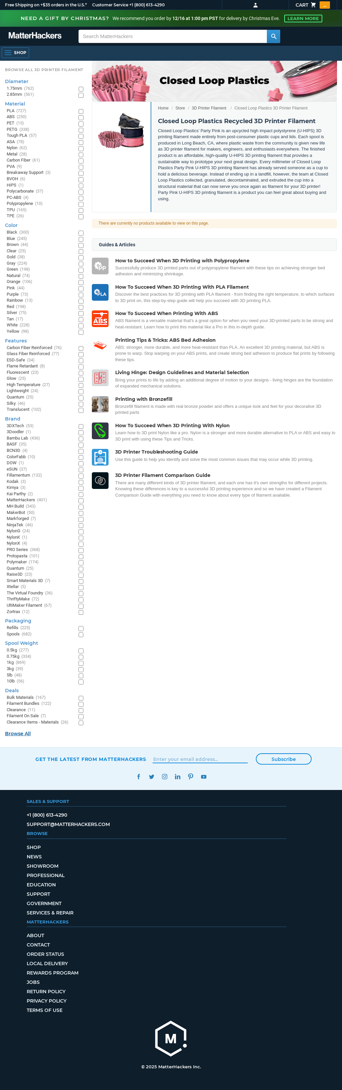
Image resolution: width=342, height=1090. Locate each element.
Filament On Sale (26, 716)
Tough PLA (22, 135)
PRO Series (23, 550)
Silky (16, 403)
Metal (17, 154)
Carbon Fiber (23, 160)
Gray (17, 263)
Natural (18, 276)
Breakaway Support (29, 173)
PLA (16, 111)
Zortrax (18, 612)
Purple (17, 294)
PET (15, 123)
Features (16, 341)
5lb (14, 675)
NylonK (17, 537)
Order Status (45, 954)
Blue (17, 239)
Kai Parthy (20, 494)
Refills (18, 628)
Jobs (33, 982)
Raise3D (19, 574)
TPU (17, 210)
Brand (12, 419)
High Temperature (28, 385)
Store (180, 108)
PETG (18, 129)
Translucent (24, 409)
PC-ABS (18, 198)
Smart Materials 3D (28, 581)
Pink (16, 288)
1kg (16, 662)
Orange (19, 282)
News (34, 857)
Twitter (151, 777)
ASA (15, 142)
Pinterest (190, 777)
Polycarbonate (25, 191)
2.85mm (20, 94)
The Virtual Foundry (30, 593)
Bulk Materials (26, 698)
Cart (313, 5)
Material (15, 104)
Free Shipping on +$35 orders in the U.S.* (46, 4)
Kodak (16, 482)
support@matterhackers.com (68, 824)
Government (44, 903)
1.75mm (20, 88)
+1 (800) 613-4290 (147, 4)
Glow (16, 378)
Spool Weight (21, 643)
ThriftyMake (23, 599)
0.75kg (19, 656)
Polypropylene (25, 204)
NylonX (17, 543)
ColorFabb (21, 457)
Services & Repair (50, 913)
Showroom (42, 866)
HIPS (15, 185)
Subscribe (284, 759)
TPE (15, 216)
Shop (34, 847)
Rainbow (20, 300)
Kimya (16, 488)
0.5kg (18, 650)
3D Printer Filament (209, 108)
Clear (16, 251)
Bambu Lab (23, 438)
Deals (12, 691)
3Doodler (19, 432)
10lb (15, 681)
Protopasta (23, 556)
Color (11, 225)
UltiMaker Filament (29, 605)
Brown (17, 245)
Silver (17, 313)
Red (16, 307)
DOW (15, 463)
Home (163, 108)
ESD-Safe (21, 360)
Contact (38, 945)
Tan (15, 319)
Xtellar (16, 587)
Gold (16, 257)
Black (18, 232)
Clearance (21, 710)
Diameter (16, 81)
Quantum (20, 397)
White (18, 325)
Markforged (21, 519)
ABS (17, 117)
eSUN (17, 469)
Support (38, 894)
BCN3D (17, 451)
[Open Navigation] (15, 52)
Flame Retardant (26, 366)
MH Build (21, 506)
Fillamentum (24, 475)
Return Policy (46, 992)
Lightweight (22, 391)
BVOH (16, 179)
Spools (19, 634)
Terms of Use (44, 1010)
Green (18, 269)
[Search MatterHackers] (273, 36)
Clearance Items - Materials (37, 722)
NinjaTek (20, 525)
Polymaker (23, 562)
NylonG (18, 531)
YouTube (203, 777)
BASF (17, 444)
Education (41, 885)
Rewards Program (52, 973)
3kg (15, 669)
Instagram (164, 777)
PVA (14, 167)
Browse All (18, 734)
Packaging (18, 621)
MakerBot (21, 513)
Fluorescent (23, 372)
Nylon (17, 148)
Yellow (18, 331)
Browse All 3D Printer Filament (44, 69)
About (35, 935)
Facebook (138, 777)
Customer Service (110, 4)
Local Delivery (47, 964)
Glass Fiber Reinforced (33, 354)
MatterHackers (27, 500)
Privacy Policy (46, 1001)
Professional (45, 875)
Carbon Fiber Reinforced (34, 348)
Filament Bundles (29, 704)
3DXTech (20, 426)
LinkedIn (177, 777)
